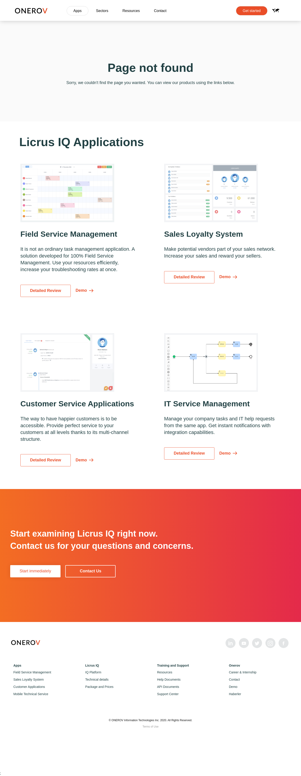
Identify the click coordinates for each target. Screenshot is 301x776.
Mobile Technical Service (30, 694)
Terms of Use (151, 726)
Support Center (168, 694)
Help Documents (169, 679)
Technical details (97, 679)
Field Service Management (32, 672)
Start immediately (35, 571)
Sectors (102, 11)
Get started (252, 11)
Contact (160, 11)
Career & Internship (242, 672)
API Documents (168, 687)
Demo (233, 687)
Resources (131, 11)
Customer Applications (29, 687)
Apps (77, 11)
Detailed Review (45, 290)
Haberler (235, 694)
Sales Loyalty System (28, 679)
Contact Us (90, 571)
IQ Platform (93, 672)
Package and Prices (99, 687)
